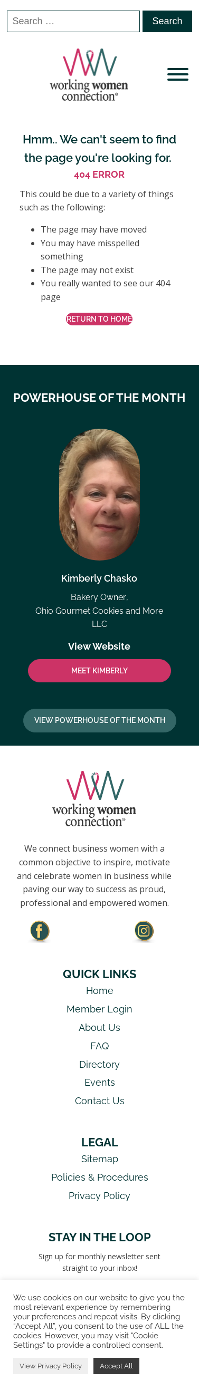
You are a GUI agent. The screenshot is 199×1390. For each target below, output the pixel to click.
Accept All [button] (116, 1366)
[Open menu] (177, 74)
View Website (99, 646)
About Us (99, 1027)
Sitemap (99, 1158)
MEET (99, 671)
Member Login (99, 1009)
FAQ (99, 1045)
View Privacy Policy (51, 1366)
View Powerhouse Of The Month (99, 720)
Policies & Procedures (99, 1177)
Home (99, 990)
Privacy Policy (99, 1195)
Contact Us (100, 1100)
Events (99, 1082)
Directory (99, 1064)
